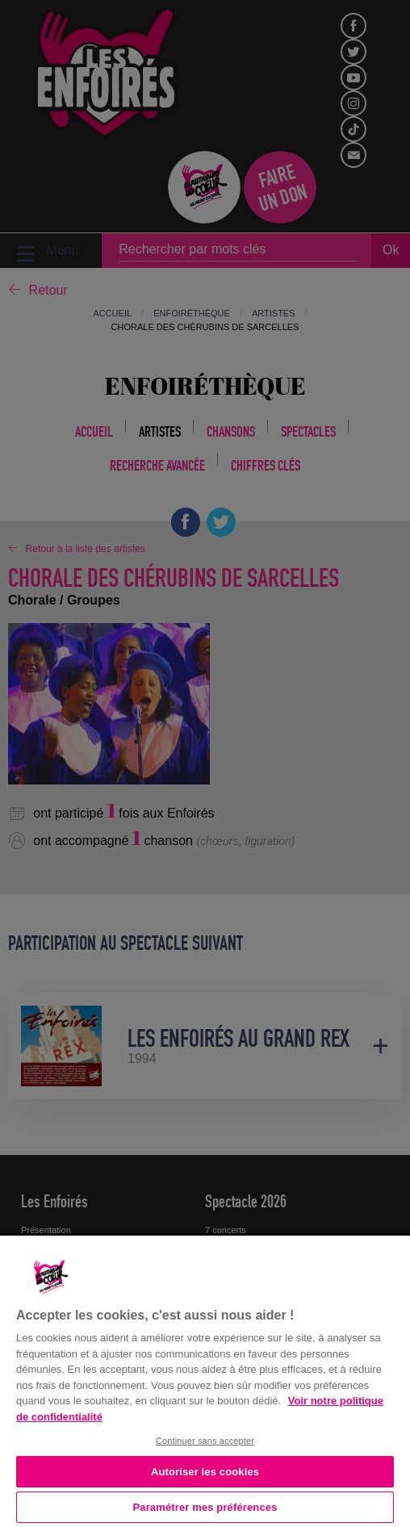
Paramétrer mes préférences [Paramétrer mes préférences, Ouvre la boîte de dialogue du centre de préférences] (205, 1507)
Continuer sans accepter (205, 1440)
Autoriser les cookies (205, 1472)
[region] (205, 1379)
